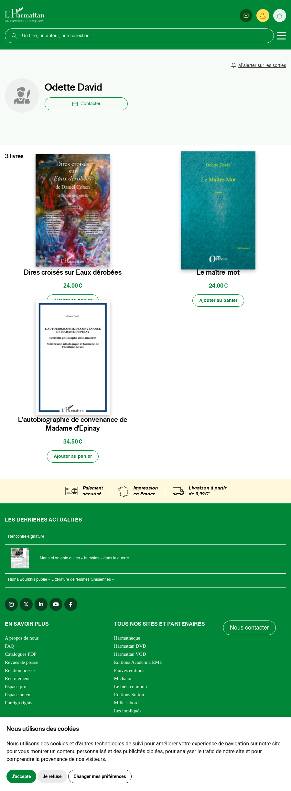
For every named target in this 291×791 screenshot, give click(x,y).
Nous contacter (249, 628)
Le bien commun (130, 686)
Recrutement (17, 678)
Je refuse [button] (52, 776)
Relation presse (20, 670)
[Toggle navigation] (281, 36)
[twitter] (26, 604)
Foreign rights (18, 702)
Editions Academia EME (138, 662)
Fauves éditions (129, 670)
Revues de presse (21, 662)
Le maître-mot (218, 272)
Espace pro (15, 686)
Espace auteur (18, 694)
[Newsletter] (246, 15)
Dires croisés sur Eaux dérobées (73, 272)
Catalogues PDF (21, 654)
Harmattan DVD (130, 646)
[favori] (106, 259)
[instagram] (11, 604)
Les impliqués (128, 710)
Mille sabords (127, 702)
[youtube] (55, 604)
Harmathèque (127, 638)
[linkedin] (41, 604)
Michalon (123, 678)
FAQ (9, 646)
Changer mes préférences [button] (100, 776)
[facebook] (70, 604)
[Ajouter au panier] (73, 300)
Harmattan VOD (130, 654)
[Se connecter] (262, 15)
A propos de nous (22, 638)
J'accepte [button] (21, 776)
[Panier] (279, 15)
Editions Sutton (129, 694)
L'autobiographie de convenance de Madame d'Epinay (72, 424)
